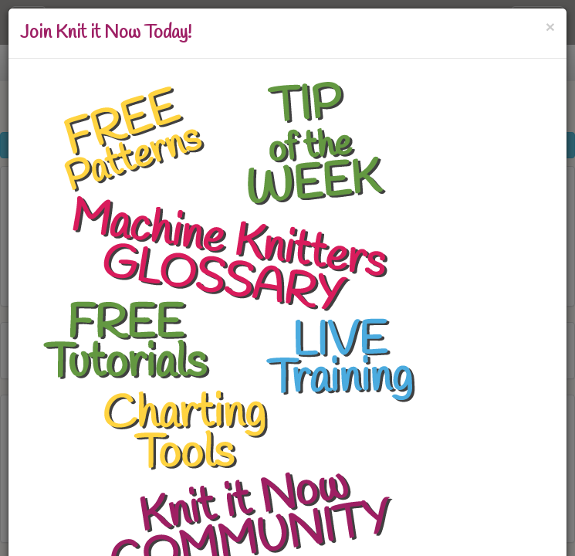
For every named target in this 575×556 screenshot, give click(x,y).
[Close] (550, 27)
